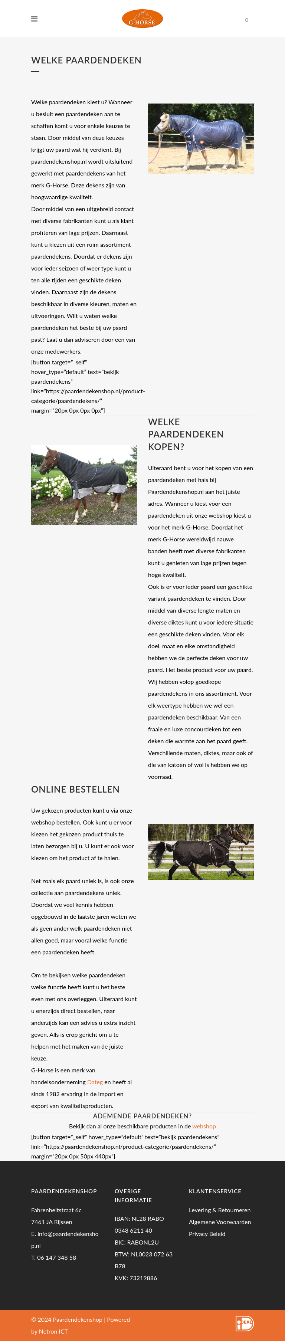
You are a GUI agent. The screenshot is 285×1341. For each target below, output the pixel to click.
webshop (204, 1125)
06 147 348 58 (56, 1257)
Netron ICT (53, 1331)
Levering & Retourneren (220, 1209)
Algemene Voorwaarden (220, 1221)
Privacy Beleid (207, 1233)
